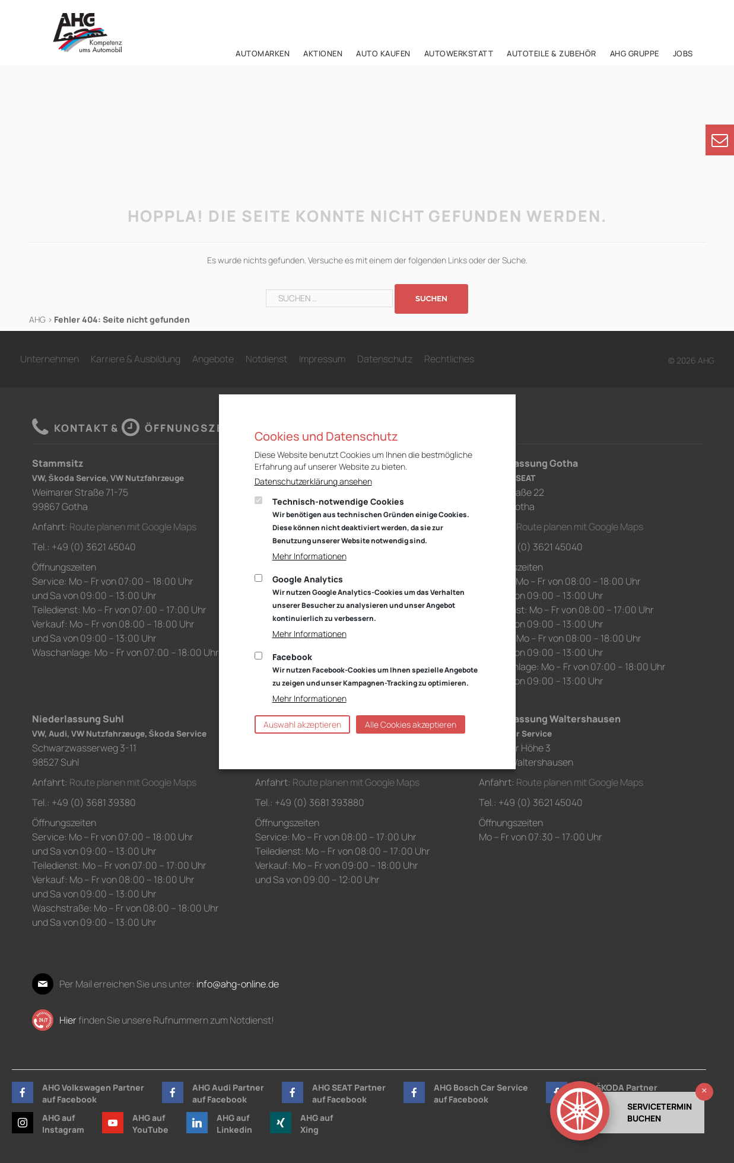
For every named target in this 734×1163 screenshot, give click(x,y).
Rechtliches (449, 358)
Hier (68, 1020)
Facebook (375, 669)
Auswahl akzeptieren (302, 724)
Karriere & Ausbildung (135, 358)
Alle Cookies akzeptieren (410, 724)
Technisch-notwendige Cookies (370, 521)
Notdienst (266, 358)
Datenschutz (384, 358)
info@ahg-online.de (237, 983)
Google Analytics (368, 598)
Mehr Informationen (309, 556)
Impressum (322, 358)
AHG (37, 319)
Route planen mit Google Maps (132, 526)
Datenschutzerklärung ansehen (313, 481)
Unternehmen (49, 358)
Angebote (213, 358)
